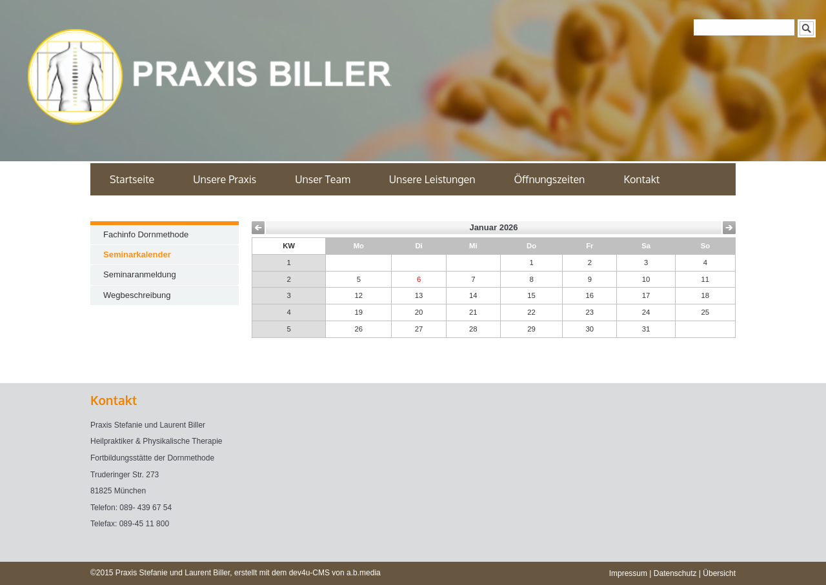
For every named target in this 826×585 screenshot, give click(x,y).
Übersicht (719, 573)
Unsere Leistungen (432, 179)
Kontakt (641, 179)
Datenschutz (675, 573)
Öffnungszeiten (549, 179)
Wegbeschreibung (137, 295)
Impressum (628, 573)
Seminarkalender (137, 254)
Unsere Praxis (224, 179)
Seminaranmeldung (139, 274)
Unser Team (322, 179)
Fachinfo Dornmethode (145, 234)
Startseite (132, 179)
